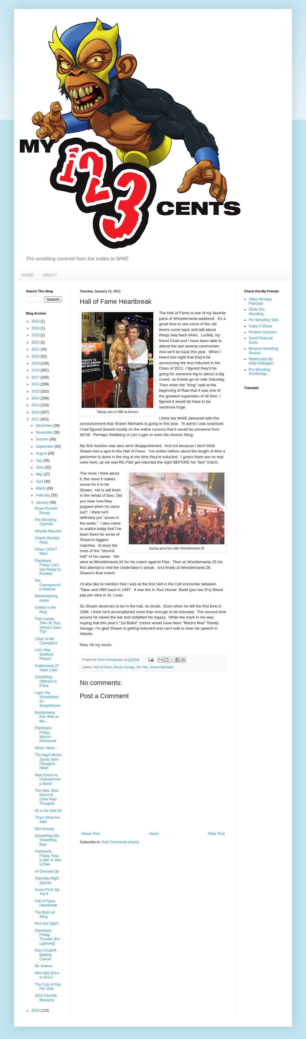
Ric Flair (142, 667)
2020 (36, 356)
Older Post (216, 834)
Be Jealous (44, 966)
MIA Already (44, 829)
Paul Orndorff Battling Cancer (45, 954)
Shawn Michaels (162, 667)
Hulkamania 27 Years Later (47, 668)
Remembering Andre (46, 598)
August (42, 453)
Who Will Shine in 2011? (47, 975)
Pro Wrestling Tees (264, 320)
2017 (36, 377)
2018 (36, 370)
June (40, 467)
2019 (36, 363)
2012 (36, 412)
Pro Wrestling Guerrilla (45, 522)
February (43, 495)
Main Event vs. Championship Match (47, 779)
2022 (36, 342)
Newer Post (90, 834)
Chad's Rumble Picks (47, 540)
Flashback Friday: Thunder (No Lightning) (47, 937)
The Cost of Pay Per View (48, 986)
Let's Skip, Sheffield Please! (44, 654)
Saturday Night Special (47, 880)
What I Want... (46, 748)
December (44, 425)
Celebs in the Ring (45, 609)
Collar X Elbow (260, 326)
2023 (36, 335)
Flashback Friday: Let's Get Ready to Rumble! (48, 567)
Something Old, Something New (47, 840)
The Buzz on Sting (45, 914)
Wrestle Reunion (48, 531)
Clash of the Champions (46, 641)
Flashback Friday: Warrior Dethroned (45, 734)
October (43, 439)
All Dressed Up (47, 871)
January (43, 502)
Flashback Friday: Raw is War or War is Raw (48, 857)
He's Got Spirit (46, 923)
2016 (36, 384)
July (39, 460)
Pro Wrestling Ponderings (259, 371)
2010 (36, 1010)
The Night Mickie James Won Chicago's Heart (48, 761)
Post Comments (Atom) (120, 842)
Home (154, 834)
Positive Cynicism (263, 332)
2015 (36, 391)
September (45, 446)
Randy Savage (124, 667)
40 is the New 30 (48, 811)
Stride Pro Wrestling (256, 311)
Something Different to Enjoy (46, 681)
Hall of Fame (103, 667)
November (44, 432)
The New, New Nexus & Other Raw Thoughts (46, 797)
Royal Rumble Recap (46, 510)
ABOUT (50, 275)
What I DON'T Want (46, 551)
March (41, 488)
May (40, 474)
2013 (36, 405)
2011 (36, 419)
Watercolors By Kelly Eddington (261, 361)
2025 (36, 321)
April (40, 481)
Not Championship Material (47, 584)
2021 (36, 349)
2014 (36, 398)
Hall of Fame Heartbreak (46, 903)
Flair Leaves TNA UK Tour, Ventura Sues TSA (48, 625)
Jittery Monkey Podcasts (260, 301)
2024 (36, 328)
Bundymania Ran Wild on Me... (47, 716)
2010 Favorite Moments (46, 998)
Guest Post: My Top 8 (47, 892)
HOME (27, 275)
